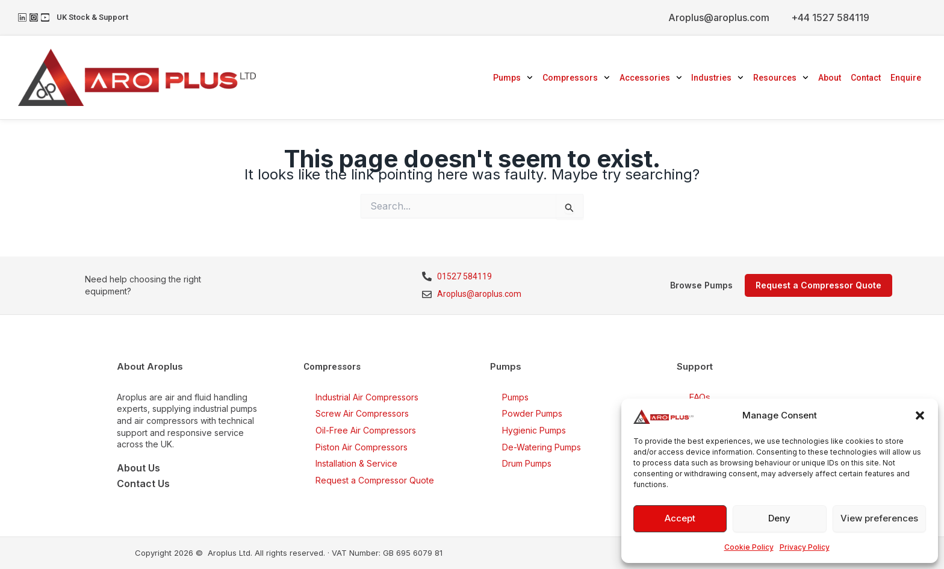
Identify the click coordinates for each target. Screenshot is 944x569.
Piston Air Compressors (361, 447)
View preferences (879, 518)
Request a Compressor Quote (374, 480)
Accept (680, 518)
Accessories (651, 78)
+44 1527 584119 (830, 17)
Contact (866, 77)
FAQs (699, 397)
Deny (779, 518)
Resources (781, 78)
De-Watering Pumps (541, 447)
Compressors (576, 78)
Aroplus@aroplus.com (718, 17)
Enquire (905, 77)
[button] (920, 415)
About (829, 77)
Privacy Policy (805, 547)
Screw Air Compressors (362, 413)
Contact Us (143, 483)
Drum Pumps (526, 463)
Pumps (513, 78)
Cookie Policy (749, 547)
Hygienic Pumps (534, 430)
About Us (138, 468)
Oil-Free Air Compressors (365, 430)
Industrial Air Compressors (366, 397)
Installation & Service (356, 463)
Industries (717, 78)
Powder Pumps (532, 413)
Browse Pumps (701, 285)
